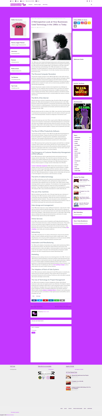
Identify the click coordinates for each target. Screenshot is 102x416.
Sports (83, 157)
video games (83, 170)
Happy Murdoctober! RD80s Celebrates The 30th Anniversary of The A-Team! (84, 180)
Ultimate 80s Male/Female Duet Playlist (85, 186)
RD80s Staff (34, 27)
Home (12, 1)
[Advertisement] (51, 12)
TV (83, 158)
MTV (83, 147)
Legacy (17, 1)
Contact (22, 1)
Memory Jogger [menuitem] (37, 4)
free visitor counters (15, 412)
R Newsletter (51, 369)
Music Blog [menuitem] (45, 4)
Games (83, 143)
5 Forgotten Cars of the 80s (84, 192)
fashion (83, 164)
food (83, 166)
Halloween (83, 145)
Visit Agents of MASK (79, 369)
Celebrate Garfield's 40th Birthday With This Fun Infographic (81, 388)
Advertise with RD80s (30, 1)
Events (83, 141)
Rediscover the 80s (10, 414)
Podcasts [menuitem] (30, 4)
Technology (38, 296)
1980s (35, 18)
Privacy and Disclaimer (77, 408)
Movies (83, 149)
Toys (83, 162)
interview (83, 168)
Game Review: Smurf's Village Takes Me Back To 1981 (85, 198)
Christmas (83, 139)
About (37, 1)
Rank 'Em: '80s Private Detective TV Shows (84, 204)
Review (83, 155)
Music (83, 151)
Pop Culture (83, 153)
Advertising (83, 137)
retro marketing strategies (59, 264)
